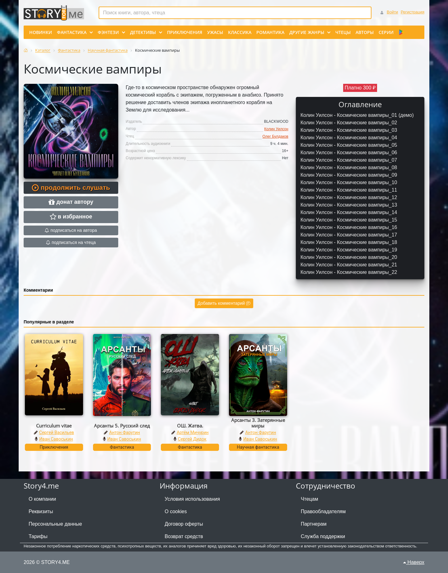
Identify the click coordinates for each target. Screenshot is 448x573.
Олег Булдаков (275, 136)
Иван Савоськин (56, 439)
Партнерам (314, 524)
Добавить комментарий (224, 303)
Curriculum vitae (54, 426)
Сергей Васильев (56, 432)
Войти (392, 12)
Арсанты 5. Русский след (122, 426)
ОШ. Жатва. (190, 426)
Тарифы (38, 536)
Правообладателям (323, 511)
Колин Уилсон (276, 129)
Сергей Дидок (192, 439)
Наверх (413, 562)
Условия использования (192, 499)
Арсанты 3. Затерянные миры (258, 423)
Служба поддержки (323, 536)
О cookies (176, 511)
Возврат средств (184, 536)
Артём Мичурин (192, 432)
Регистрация (412, 12)
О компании (42, 499)
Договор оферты (184, 524)
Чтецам (309, 499)
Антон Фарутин (124, 432)
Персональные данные (55, 524)
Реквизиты (41, 511)
